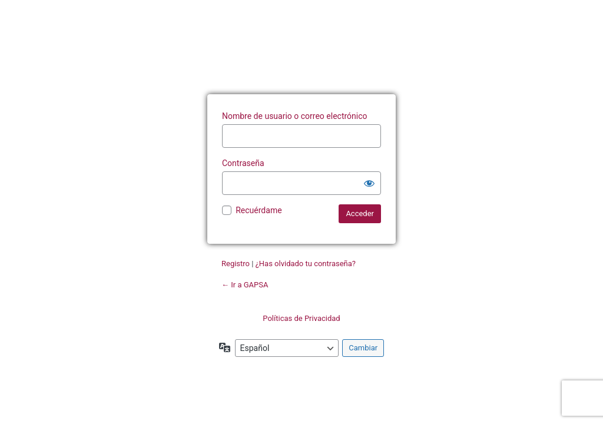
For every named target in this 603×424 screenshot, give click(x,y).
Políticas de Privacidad (301, 318)
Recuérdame (258, 210)
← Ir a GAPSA (244, 284)
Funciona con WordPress (301, 55)
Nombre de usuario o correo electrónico (294, 116)
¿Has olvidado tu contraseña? (306, 263)
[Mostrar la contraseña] (369, 183)
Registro (235, 263)
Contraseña (243, 163)
